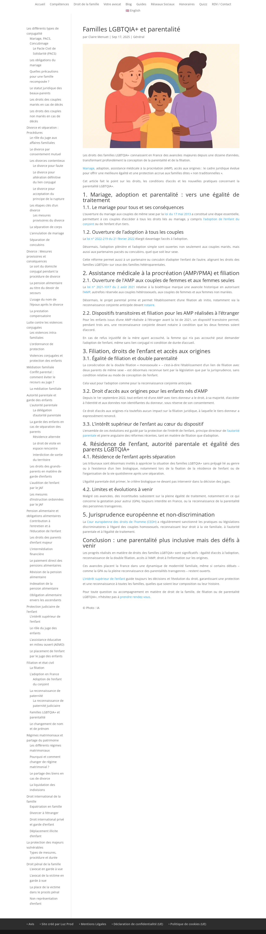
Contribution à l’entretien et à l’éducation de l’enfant (45, 526)
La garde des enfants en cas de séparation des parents (47, 427)
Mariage (88, 168)
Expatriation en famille (46, 806)
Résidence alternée (46, 437)
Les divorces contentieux (47, 161)
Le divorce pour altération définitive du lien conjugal (47, 177)
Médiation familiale (40, 367)
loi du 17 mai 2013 (178, 214)
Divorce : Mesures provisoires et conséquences (39, 256)
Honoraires (187, 4)
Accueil (40, 4)
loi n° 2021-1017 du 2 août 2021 (111, 287)
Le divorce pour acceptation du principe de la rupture (48, 194)
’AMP (87, 292)
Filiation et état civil (40, 663)
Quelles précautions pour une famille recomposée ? (44, 76)
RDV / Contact (221, 4)
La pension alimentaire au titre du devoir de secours (46, 288)
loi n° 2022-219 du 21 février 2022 (110, 239)
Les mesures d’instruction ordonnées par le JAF (47, 499)
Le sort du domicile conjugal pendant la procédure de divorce (45, 271)
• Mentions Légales (92, 924)
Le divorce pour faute (48, 166)
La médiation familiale (45, 389)
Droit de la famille (86, 4)
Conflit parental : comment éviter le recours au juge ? (42, 377)
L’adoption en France (44, 674)
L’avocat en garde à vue (46, 869)
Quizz (203, 4)
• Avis (30, 924)
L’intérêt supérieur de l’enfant (104, 579)
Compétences (59, 4)
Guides (141, 4)
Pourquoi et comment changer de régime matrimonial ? (45, 762)
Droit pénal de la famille (44, 864)
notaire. (149, 305)
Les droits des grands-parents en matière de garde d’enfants (45, 471)
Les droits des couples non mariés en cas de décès (45, 116)
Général (138, 37)
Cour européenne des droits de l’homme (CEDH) (121, 522)
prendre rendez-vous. (135, 597)
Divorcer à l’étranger (44, 813)
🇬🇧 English (133, 10)
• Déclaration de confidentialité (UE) (137, 924)
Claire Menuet (98, 37)
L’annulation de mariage (47, 233)
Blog (129, 4)
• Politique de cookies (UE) (187, 924)
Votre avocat (112, 4)
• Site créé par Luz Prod (56, 924)
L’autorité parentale (43, 405)
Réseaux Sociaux (162, 4)
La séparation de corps (46, 227)
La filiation (37, 668)
